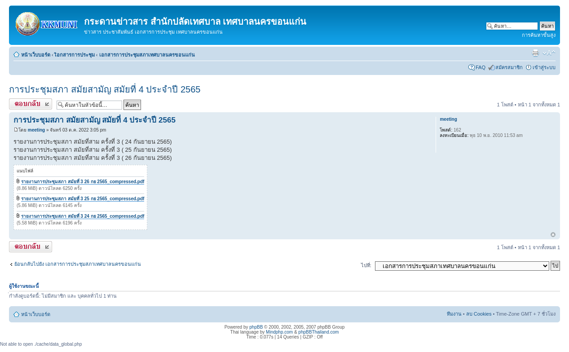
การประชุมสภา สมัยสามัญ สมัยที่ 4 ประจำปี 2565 (104, 89)
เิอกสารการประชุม (75, 54)
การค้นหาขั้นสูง (539, 35)
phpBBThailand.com (318, 332)
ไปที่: (366, 265)
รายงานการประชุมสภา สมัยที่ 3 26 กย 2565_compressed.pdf (83, 181)
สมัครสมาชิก (509, 67)
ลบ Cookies (479, 314)
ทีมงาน (454, 314)
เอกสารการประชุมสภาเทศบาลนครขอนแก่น (147, 54)
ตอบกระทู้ (30, 104)
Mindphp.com (279, 332)
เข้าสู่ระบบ (544, 67)
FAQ (480, 67)
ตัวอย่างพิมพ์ (535, 53)
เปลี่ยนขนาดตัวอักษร (549, 53)
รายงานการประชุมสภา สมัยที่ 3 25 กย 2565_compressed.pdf (83, 198)
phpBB (256, 327)
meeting (36, 130)
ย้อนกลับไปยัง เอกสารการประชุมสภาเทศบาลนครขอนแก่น (77, 264)
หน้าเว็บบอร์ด (35, 54)
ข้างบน (553, 235)
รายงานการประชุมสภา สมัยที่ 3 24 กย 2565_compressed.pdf (83, 216)
